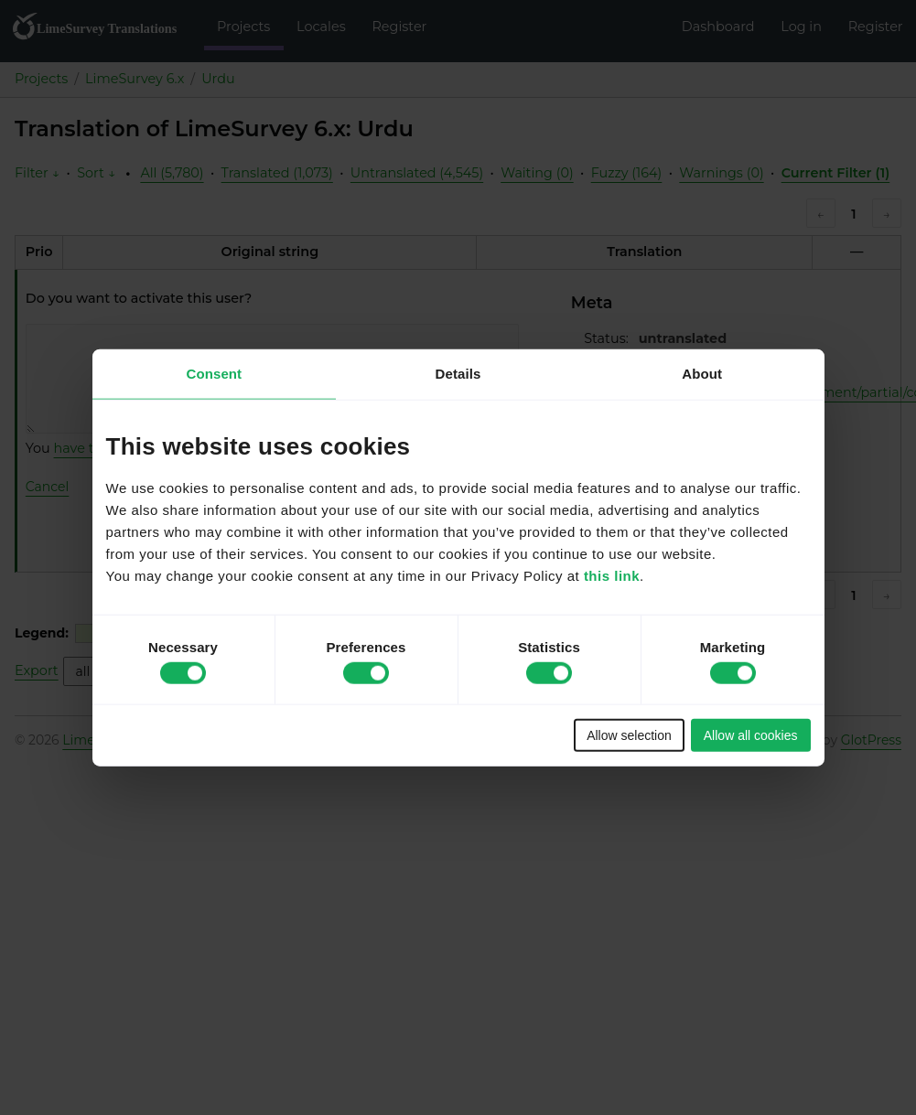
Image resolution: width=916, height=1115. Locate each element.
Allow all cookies (751, 735)
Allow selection (629, 735)
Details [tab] (458, 373)
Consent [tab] (214, 373)
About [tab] (702, 373)
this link (612, 576)
